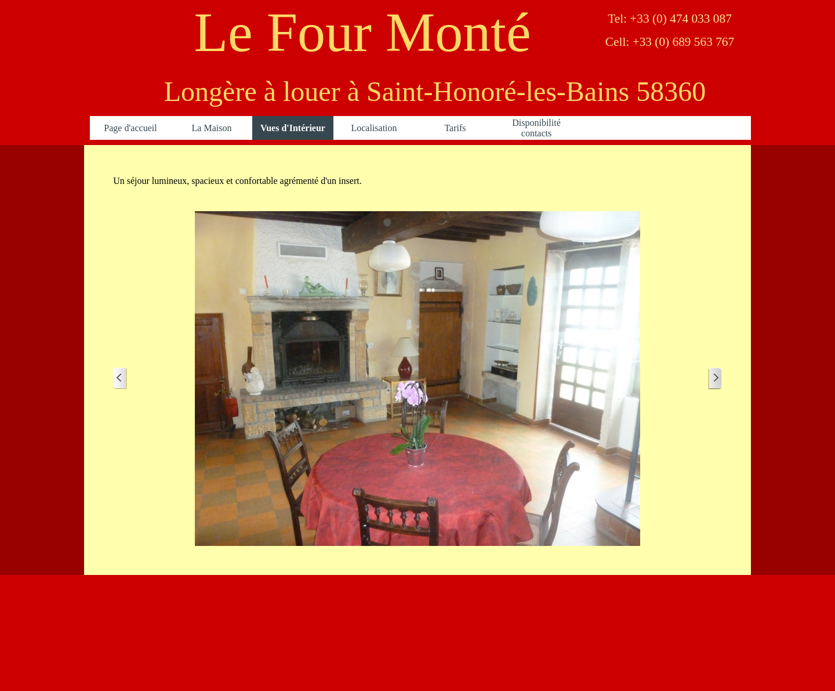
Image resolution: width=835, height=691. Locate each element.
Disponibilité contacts (536, 128)
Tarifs (455, 128)
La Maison (212, 128)
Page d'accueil (130, 128)
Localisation (374, 128)
